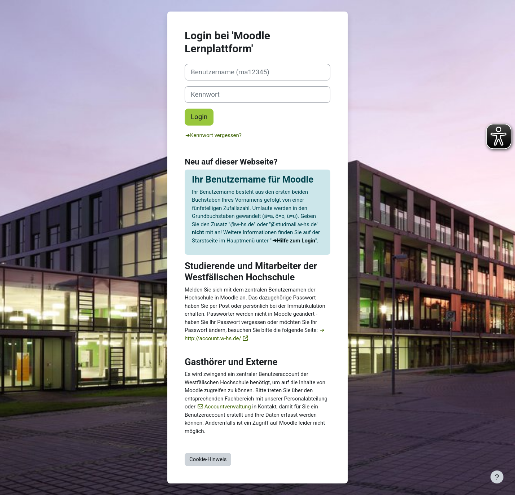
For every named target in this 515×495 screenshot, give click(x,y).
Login (199, 117)
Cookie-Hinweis (207, 459)
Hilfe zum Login (296, 240)
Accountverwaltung (227, 406)
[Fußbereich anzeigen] (496, 476)
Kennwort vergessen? (216, 135)
